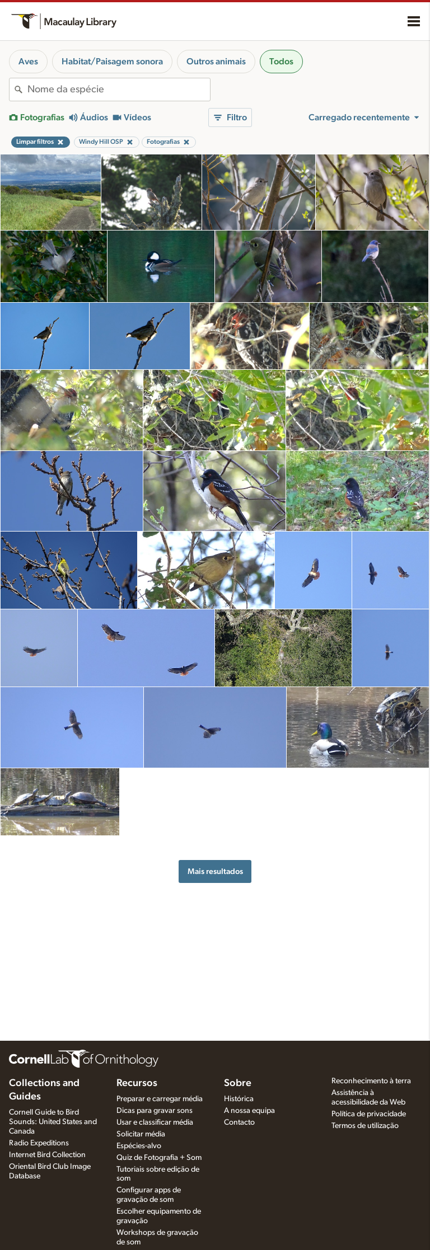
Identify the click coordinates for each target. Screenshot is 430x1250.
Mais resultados (215, 871)
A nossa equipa (249, 1111)
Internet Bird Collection (47, 1155)
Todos (281, 61)
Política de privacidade (368, 1114)
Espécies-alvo (138, 1146)
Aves (28, 61)
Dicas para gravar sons (154, 1111)
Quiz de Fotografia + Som (159, 1158)
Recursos (136, 1083)
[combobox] (118, 89)
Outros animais (216, 61)
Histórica (239, 1099)
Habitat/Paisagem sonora (112, 61)
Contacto (239, 1122)
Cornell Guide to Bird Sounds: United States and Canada (53, 1121)
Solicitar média (140, 1134)
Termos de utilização (365, 1126)
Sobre (237, 1083)
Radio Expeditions (39, 1143)
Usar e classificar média (154, 1122)
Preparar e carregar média (159, 1099)
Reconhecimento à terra (371, 1081)
